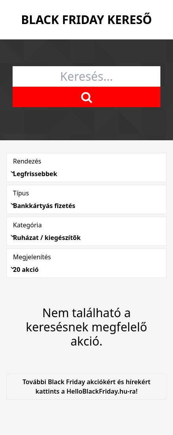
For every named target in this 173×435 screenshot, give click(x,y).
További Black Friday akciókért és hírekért (86, 386)
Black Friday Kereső (86, 19)
